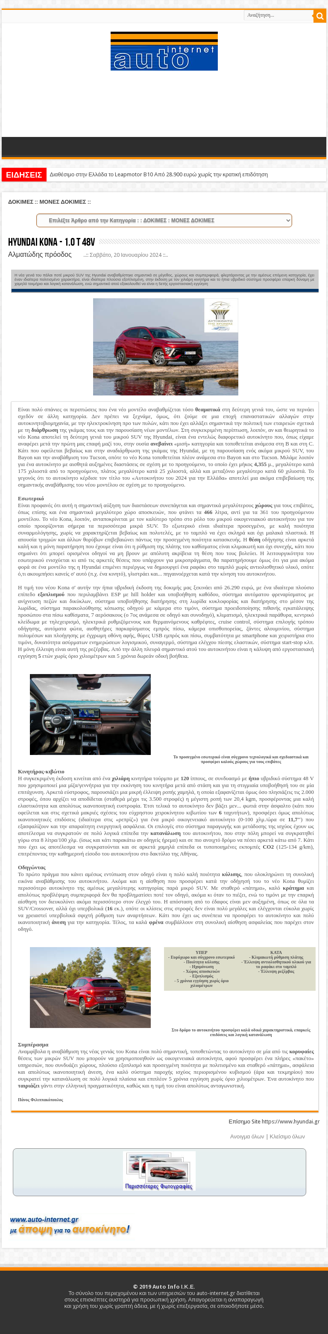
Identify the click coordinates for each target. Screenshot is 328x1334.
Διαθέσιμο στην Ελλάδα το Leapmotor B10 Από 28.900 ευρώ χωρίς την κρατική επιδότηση (159, 174)
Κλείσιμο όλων (287, 1136)
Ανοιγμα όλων (247, 1136)
